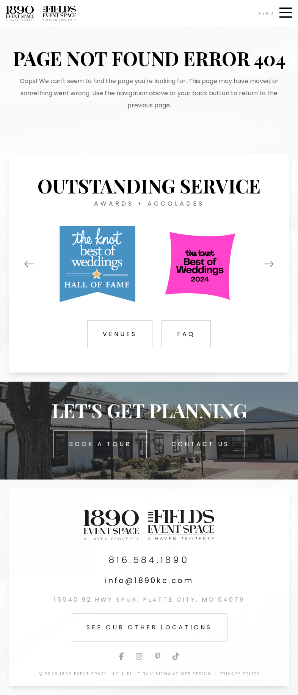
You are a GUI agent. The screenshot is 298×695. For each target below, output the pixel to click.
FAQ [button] (186, 334)
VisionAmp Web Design (181, 674)
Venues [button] (120, 334)
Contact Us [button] (200, 444)
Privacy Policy (240, 674)
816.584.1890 (149, 559)
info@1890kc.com (149, 580)
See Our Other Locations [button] (149, 627)
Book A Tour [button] (100, 444)
